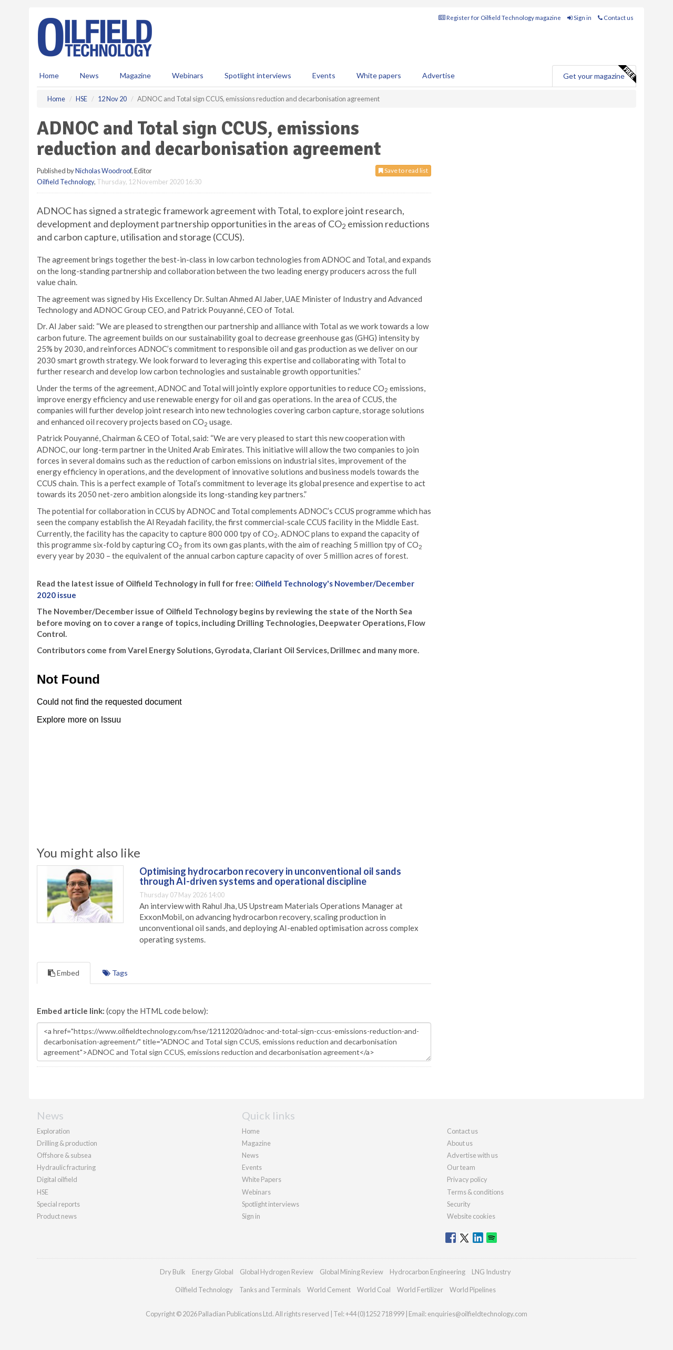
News (250, 1155)
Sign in (579, 17)
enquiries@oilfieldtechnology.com (477, 1314)
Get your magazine (599, 74)
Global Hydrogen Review (276, 1272)
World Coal (374, 1289)
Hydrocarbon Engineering (427, 1272)
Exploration (53, 1131)
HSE (42, 1192)
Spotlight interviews (258, 75)
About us (460, 1143)
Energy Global (212, 1272)
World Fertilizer (420, 1289)
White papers (378, 75)
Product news (57, 1216)
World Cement (329, 1289)
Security (459, 1204)
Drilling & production (67, 1143)
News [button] (89, 75)
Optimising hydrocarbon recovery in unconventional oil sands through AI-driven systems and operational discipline (270, 876)
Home (49, 75)
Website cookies (471, 1216)
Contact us (616, 17)
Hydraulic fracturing (66, 1167)
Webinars (187, 75)
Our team (461, 1167)
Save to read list (403, 170)
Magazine (135, 75)
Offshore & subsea (64, 1155)
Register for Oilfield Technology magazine (500, 17)
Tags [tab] (115, 972)
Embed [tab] (63, 972)
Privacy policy (467, 1179)
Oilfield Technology (65, 181)
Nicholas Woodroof (103, 170)
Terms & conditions (475, 1192)
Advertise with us (472, 1155)
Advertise (438, 75)
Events (323, 75)
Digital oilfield (57, 1179)
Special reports (58, 1204)
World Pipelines (473, 1289)
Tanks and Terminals (270, 1289)
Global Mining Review (351, 1272)
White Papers (261, 1179)
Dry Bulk (173, 1272)
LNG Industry (491, 1272)
